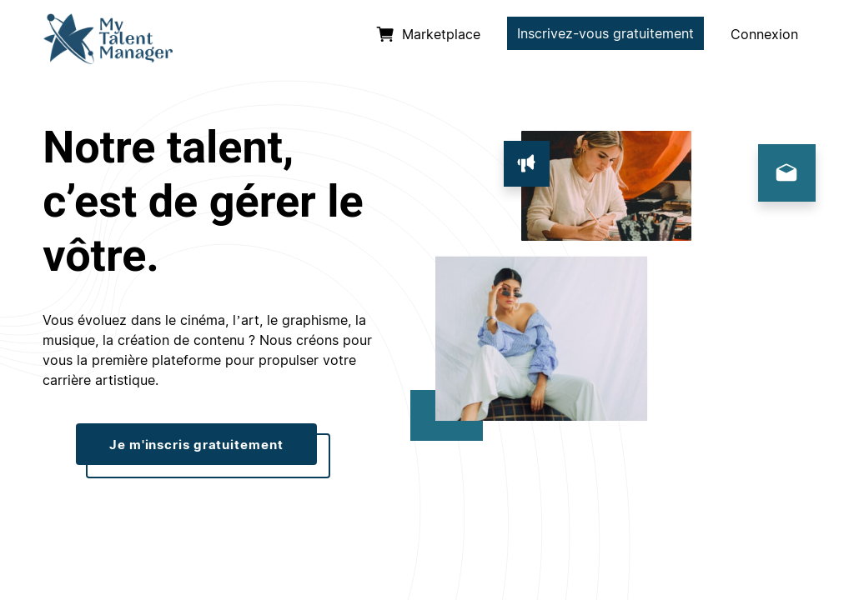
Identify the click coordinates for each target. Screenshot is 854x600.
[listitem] (427, 35)
